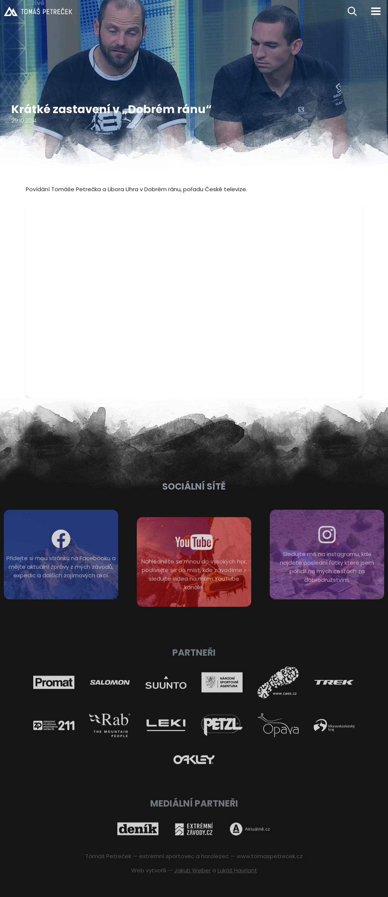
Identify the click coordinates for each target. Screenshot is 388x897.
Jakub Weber (192, 870)
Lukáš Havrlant (237, 870)
